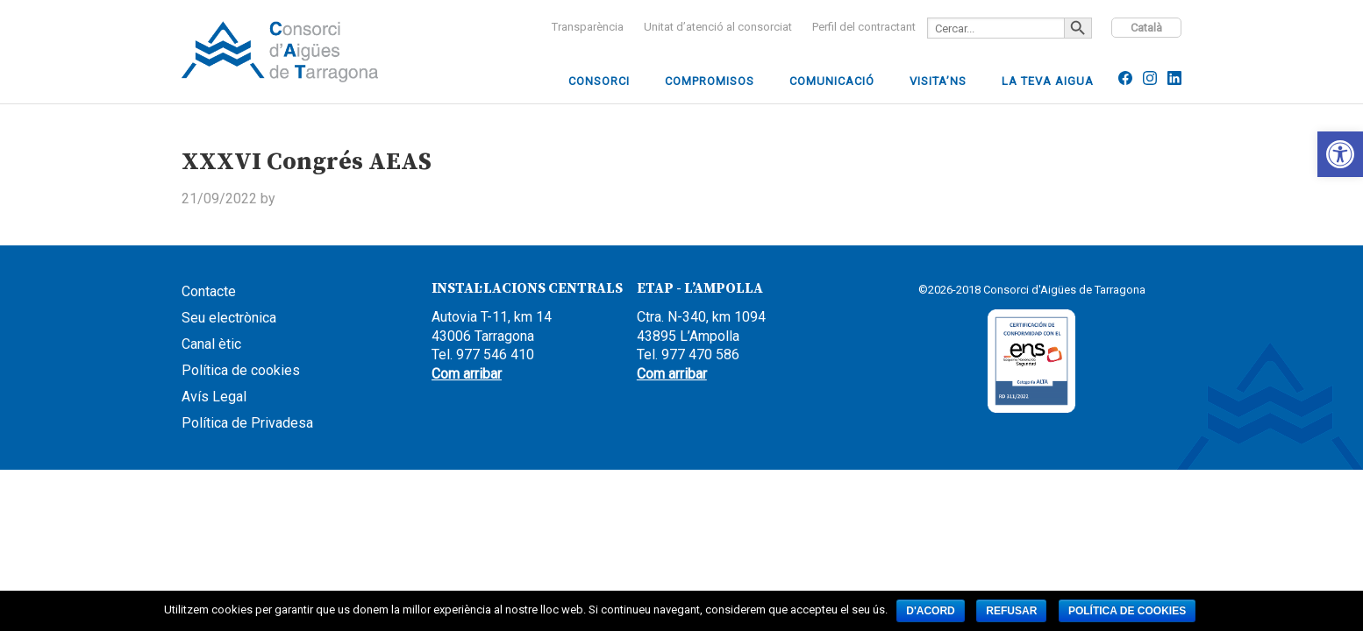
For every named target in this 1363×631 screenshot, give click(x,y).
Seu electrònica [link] (229, 317)
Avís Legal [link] (214, 396)
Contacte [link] (209, 291)
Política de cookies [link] (241, 370)
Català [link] (1146, 27)
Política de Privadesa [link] (247, 423)
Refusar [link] (1011, 611)
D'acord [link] (930, 611)
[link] (1340, 154)
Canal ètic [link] (211, 344)
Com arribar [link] (467, 373)
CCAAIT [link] (313, 51)
